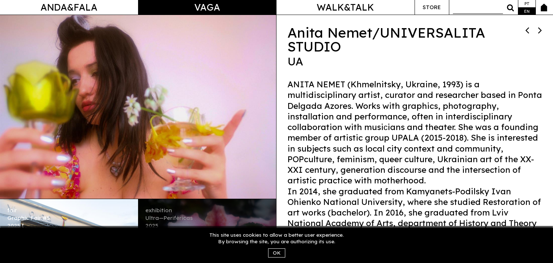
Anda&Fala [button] (69, 7)
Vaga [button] (207, 7)
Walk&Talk (345, 7)
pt (527, 3)
